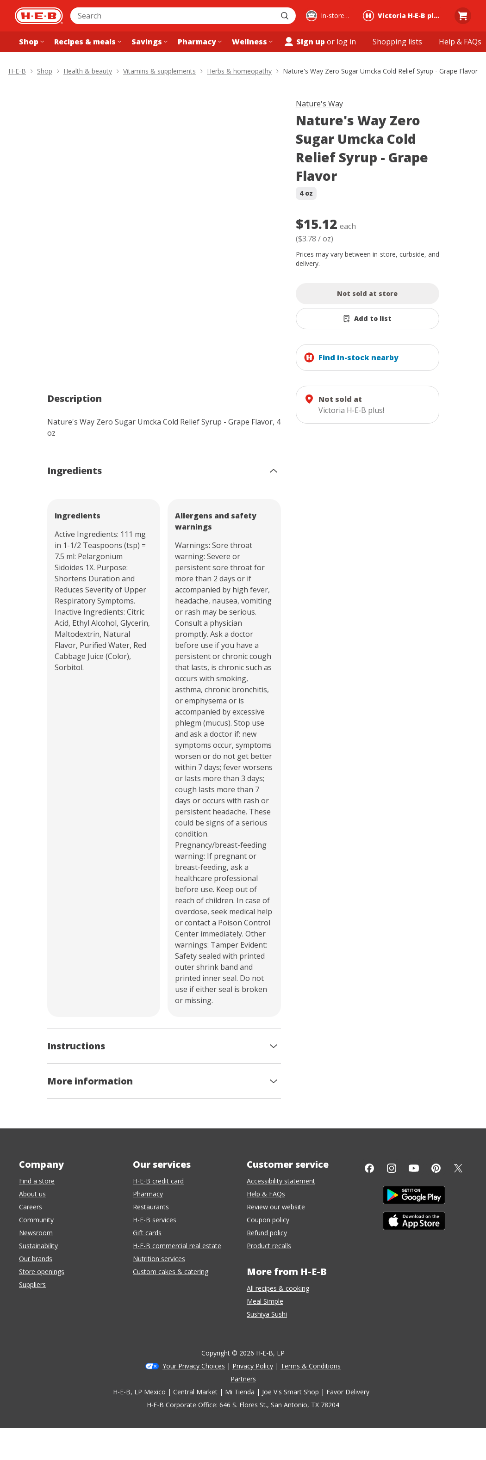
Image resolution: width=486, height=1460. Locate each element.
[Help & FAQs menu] (460, 41)
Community (36, 1219)
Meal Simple (265, 1301)
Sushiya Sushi (267, 1314)
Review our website (276, 1206)
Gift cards (147, 1232)
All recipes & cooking (278, 1288)
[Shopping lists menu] (397, 41)
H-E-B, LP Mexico (139, 1391)
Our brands (35, 1258)
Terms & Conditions (310, 1365)
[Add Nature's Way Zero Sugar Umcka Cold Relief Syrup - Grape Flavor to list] (367, 318)
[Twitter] (458, 1168)
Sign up (304, 41)
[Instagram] (391, 1168)
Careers (30, 1206)
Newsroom (36, 1232)
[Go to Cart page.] (463, 15)
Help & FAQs (266, 1193)
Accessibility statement (281, 1181)
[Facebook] (369, 1168)
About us (32, 1193)
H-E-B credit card (158, 1181)
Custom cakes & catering (170, 1271)
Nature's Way (319, 104)
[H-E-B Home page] (39, 15)
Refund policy (267, 1232)
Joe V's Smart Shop (290, 1391)
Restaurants (151, 1206)
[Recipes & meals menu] (87, 41)
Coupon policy (268, 1219)
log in (346, 42)
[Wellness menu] (251, 41)
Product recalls (269, 1245)
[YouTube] (414, 1168)
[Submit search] (285, 15)
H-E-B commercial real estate (177, 1245)
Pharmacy (148, 1193)
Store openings (41, 1271)
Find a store (37, 1181)
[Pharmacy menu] (199, 41)
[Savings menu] (148, 41)
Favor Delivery (347, 1391)
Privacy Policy (252, 1365)
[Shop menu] (30, 41)
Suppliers (32, 1284)
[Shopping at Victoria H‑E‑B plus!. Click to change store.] (403, 15)
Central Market (195, 1391)
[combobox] (172, 15)
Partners (243, 1378)
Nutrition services (159, 1258)
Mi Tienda (240, 1391)
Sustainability (38, 1245)
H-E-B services (154, 1219)
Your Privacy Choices (193, 1365)
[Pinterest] (436, 1168)
